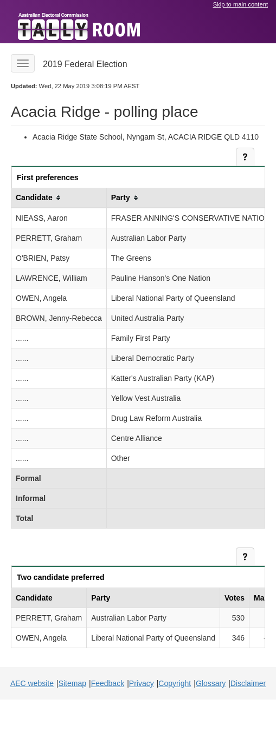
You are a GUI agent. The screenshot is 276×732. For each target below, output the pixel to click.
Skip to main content (240, 4)
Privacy (141, 683)
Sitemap (72, 683)
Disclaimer (248, 683)
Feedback (107, 683)
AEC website (32, 683)
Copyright (174, 683)
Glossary (211, 683)
